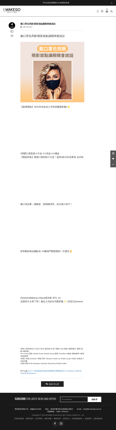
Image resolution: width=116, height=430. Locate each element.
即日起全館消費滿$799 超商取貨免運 (56, 3)
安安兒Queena (30, 373)
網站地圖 (48, 418)
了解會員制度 (19, 418)
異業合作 (66, 418)
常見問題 (38, 418)
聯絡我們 (57, 418)
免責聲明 (88, 418)
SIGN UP (94, 399)
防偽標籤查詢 (77, 418)
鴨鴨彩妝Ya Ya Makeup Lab (66, 371)
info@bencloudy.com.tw (92, 409)
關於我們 (29, 418)
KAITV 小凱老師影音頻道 (37, 371)
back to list (52, 384)
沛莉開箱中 (51, 371)
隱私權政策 (98, 418)
